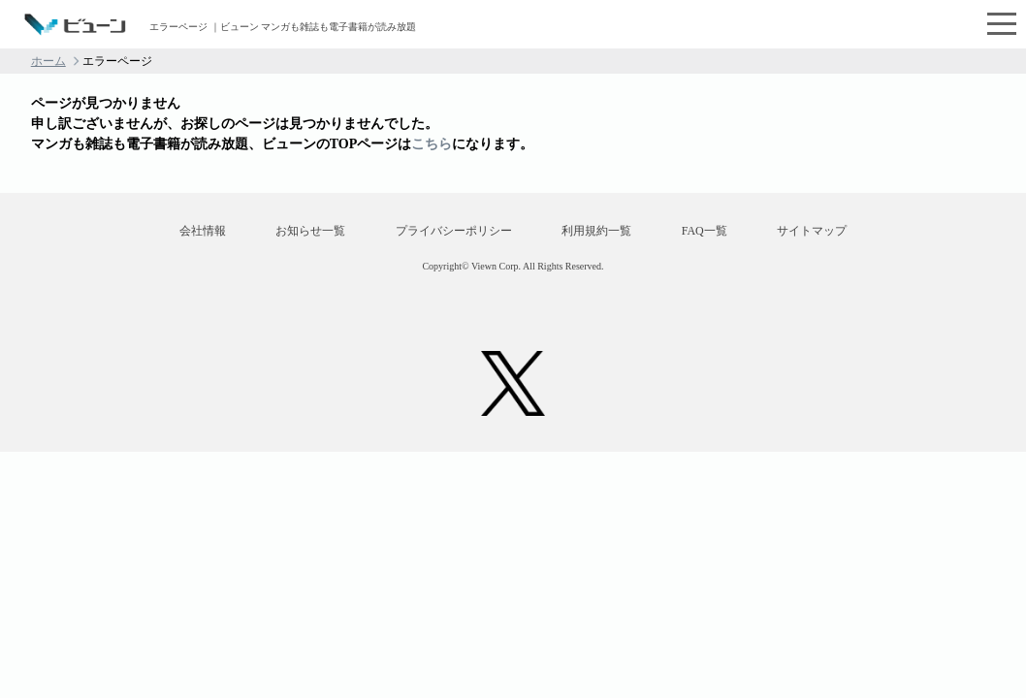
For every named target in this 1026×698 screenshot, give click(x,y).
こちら (431, 144)
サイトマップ (812, 231)
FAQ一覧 (704, 231)
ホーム (48, 61)
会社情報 (202, 231)
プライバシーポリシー (454, 231)
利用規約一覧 (596, 231)
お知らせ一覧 (310, 231)
